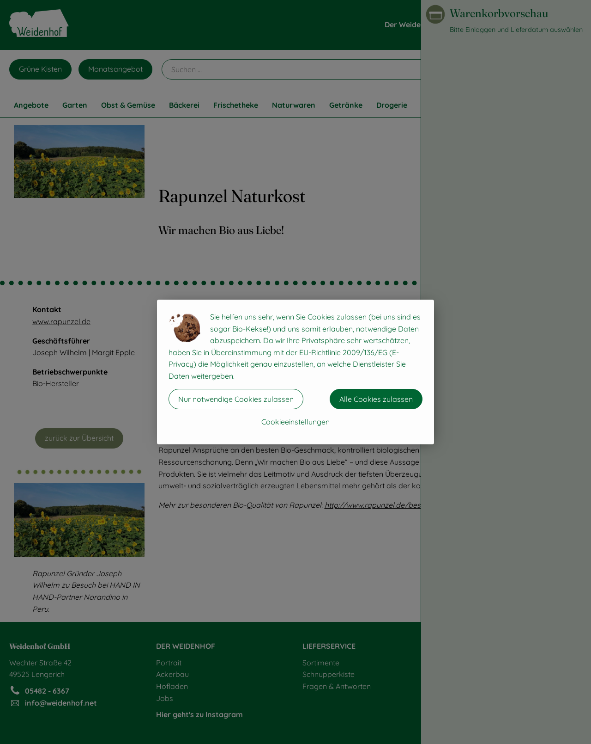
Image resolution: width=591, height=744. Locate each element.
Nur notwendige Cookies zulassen (236, 399)
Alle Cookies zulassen (376, 399)
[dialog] (295, 372)
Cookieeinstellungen (295, 421)
